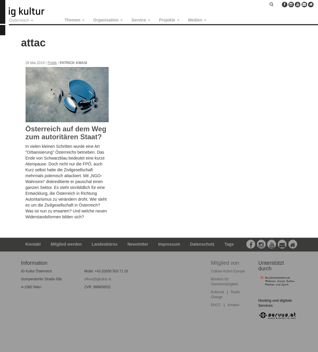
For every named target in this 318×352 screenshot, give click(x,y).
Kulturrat (217, 292)
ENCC (216, 305)
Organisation (108, 20)
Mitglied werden (66, 244)
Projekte (169, 20)
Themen (75, 20)
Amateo (233, 305)
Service (141, 20)
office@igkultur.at (97, 279)
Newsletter (137, 244)
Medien (197, 20)
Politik (52, 63)
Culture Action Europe (228, 271)
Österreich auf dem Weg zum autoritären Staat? (66, 132)
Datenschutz (202, 244)
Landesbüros (104, 244)
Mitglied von (225, 263)
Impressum (169, 244)
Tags (229, 244)
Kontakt (33, 244)
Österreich (21, 20)
